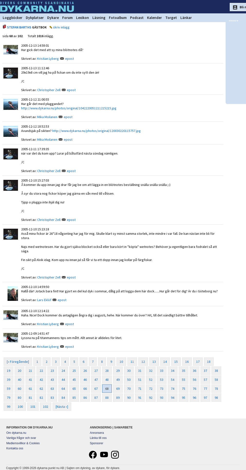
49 (118, 379)
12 (143, 361)
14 (165, 361)
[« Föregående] (18, 361)
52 (150, 379)
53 (161, 379)
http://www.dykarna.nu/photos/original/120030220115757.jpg (96, 131)
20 (19, 370)
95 (183, 397)
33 (161, 370)
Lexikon (82, 17)
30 (129, 370)
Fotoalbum (118, 17)
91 (139, 397)
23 (52, 370)
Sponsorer (96, 443)
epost (69, 58)
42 (41, 379)
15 (176, 361)
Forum (67, 17)
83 (52, 397)
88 (107, 397)
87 (96, 397)
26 (85, 370)
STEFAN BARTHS (19, 27)
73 (161, 388)
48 (107, 379)
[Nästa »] (62, 406)
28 (107, 370)
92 (150, 397)
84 (63, 397)
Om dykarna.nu (16, 433)
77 (205, 388)
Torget (171, 17)
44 (63, 379)
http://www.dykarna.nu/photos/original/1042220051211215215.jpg (68, 108)
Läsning (98, 17)
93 (161, 397)
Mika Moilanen (47, 117)
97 (205, 397)
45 (74, 379)
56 (194, 379)
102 (45, 406)
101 (32, 406)
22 (41, 370)
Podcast (137, 17)
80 (19, 397)
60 (19, 388)
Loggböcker (12, 17)
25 (74, 370)
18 (209, 361)
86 (85, 397)
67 (96, 388)
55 (183, 379)
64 (63, 388)
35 (183, 370)
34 (172, 370)
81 (30, 397)
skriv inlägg (61, 27)
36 (194, 370)
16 (187, 361)
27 (96, 370)
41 (30, 379)
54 (172, 379)
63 (52, 388)
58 (216, 379)
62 (41, 388)
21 (30, 370)
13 (154, 361)
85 (74, 397)
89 (118, 397)
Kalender (154, 17)
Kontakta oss (14, 448)
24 (63, 370)
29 (118, 370)
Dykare (53, 17)
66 (85, 388)
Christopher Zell (49, 90)
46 (85, 379)
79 (8, 397)
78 (216, 388)
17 (198, 361)
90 (129, 397)
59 (8, 388)
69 (118, 388)
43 (52, 379)
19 (8, 370)
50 (129, 379)
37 (205, 370)
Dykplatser (35, 17)
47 (96, 379)
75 (183, 388)
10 (121, 361)
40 (19, 379)
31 (139, 370)
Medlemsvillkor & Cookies (23, 443)
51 (139, 379)
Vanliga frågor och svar (21, 438)
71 (139, 388)
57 (205, 379)
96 (194, 397)
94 (172, 397)
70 (129, 388)
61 (30, 388)
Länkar (186, 17)
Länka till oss (98, 438)
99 (8, 406)
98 (216, 397)
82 (41, 397)
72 (150, 388)
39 (8, 379)
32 (150, 370)
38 (216, 370)
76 (194, 388)
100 (20, 406)
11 (132, 361)
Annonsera (97, 433)
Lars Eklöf (44, 300)
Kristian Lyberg (48, 58)
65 (74, 388)
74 (172, 388)
